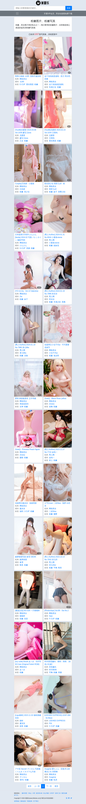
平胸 (55, 568)
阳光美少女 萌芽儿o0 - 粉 (54, 184)
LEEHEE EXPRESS (57, 721)
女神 (21, 407)
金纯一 (51, 458)
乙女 (21, 141)
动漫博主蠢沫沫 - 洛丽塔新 (26, 503)
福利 (21, 511)
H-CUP (22, 248)
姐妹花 (56, 245)
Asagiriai (52, 777)
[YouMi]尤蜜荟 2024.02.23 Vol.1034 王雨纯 (54, 131)
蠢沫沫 (22, 509)
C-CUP (52, 726)
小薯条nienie (54, 243)
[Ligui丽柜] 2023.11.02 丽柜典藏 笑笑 (28, 716)
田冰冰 (51, 299)
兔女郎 (56, 356)
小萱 (33, 793)
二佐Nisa (52, 511)
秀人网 (51, 240)
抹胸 (51, 407)
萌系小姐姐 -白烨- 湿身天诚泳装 (28, 76)
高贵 (26, 619)
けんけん (23, 245)
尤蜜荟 (22, 135)
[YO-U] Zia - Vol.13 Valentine (26, 291)
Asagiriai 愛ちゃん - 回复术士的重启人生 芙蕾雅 (57, 770)
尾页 (56, 786)
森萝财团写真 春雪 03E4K (25, 557)
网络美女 (23, 79)
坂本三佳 (58, 793)
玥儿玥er (52, 565)
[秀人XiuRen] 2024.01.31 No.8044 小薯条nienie (54, 236)
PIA (50, 723)
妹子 (55, 192)
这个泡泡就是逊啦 (56, 84)
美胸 (63, 302)
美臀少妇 (61, 192)
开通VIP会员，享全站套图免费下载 (58, 14)
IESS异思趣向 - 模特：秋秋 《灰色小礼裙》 (57, 663)
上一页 (37, 786)
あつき (22, 670)
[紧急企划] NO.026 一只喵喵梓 (27, 610)
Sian (51, 616)
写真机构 (29, 801)
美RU (22, 780)
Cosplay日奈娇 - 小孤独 (24, 184)
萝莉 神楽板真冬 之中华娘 (25, 398)
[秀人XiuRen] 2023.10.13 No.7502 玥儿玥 (54, 558)
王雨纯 (51, 138)
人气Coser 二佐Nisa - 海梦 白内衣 (57, 504)
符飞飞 (16, 795)
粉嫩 (36, 84)
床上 (51, 460)
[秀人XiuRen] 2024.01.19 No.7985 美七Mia (25, 346)
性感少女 (52, 87)
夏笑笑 (22, 723)
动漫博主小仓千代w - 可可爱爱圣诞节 (56, 346)
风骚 (28, 248)
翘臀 (55, 514)
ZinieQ (51, 404)
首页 (29, 786)
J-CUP (26, 511)
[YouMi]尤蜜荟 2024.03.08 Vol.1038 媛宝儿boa (25, 131)
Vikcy (29, 793)
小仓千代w (53, 353)
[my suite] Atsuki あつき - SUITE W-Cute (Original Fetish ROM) (28, 663)
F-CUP (52, 619)
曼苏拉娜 (64, 793)
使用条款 (17, 801)
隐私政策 (23, 801)
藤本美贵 (24, 793)
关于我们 (36, 801)
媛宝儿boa (24, 138)
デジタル (23, 777)
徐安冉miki (39, 793)
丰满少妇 (57, 302)
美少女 (27, 192)
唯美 (21, 565)
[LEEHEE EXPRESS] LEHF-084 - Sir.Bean (57, 716)
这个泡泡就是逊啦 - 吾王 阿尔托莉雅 (57, 77)
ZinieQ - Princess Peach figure (27, 449)
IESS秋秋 (53, 670)
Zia (21, 296)
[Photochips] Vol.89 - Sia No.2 (56, 610)
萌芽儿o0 (53, 189)
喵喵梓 (22, 616)
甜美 (21, 726)
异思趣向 (52, 667)
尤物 (26, 356)
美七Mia (23, 353)
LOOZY (52, 793)
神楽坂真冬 (24, 404)
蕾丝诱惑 (29, 84)
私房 (55, 780)
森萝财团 (23, 560)
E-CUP (22, 84)
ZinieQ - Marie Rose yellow (55, 398)
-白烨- (22, 82)
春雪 (21, 562)
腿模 (21, 458)
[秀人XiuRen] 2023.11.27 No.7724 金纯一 (54, 450)
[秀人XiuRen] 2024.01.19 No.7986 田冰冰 (54, 292)
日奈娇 (22, 189)
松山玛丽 (46, 793)
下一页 (49, 786)
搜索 (68, 8)
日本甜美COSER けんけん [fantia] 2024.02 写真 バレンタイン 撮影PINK (28, 237)
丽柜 (21, 721)
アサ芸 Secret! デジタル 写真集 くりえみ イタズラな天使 (28, 770)
